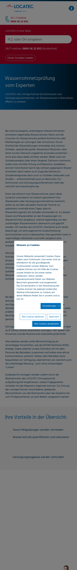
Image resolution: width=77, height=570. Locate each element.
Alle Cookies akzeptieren (46, 324)
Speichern (54, 317)
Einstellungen (49, 306)
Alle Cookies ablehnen (33, 317)
